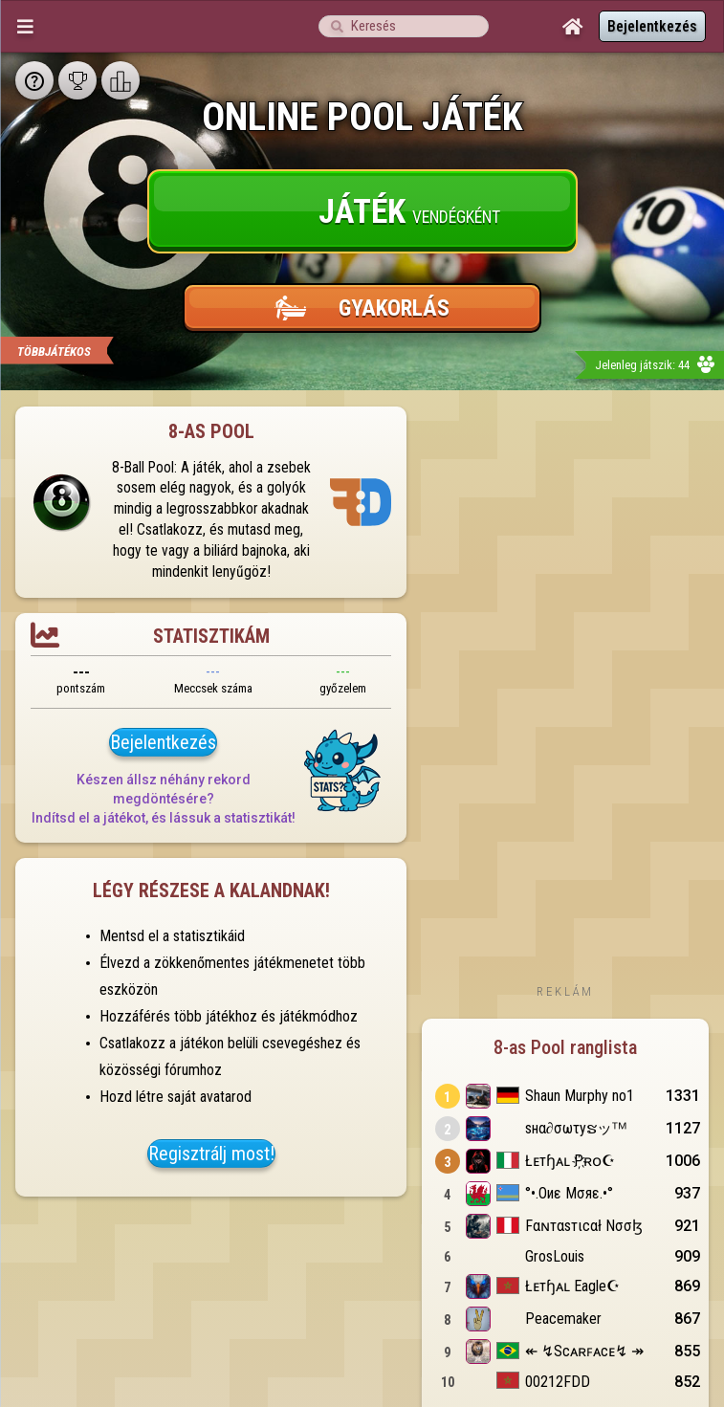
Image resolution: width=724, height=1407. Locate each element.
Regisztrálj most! (211, 1153)
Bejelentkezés (652, 26)
